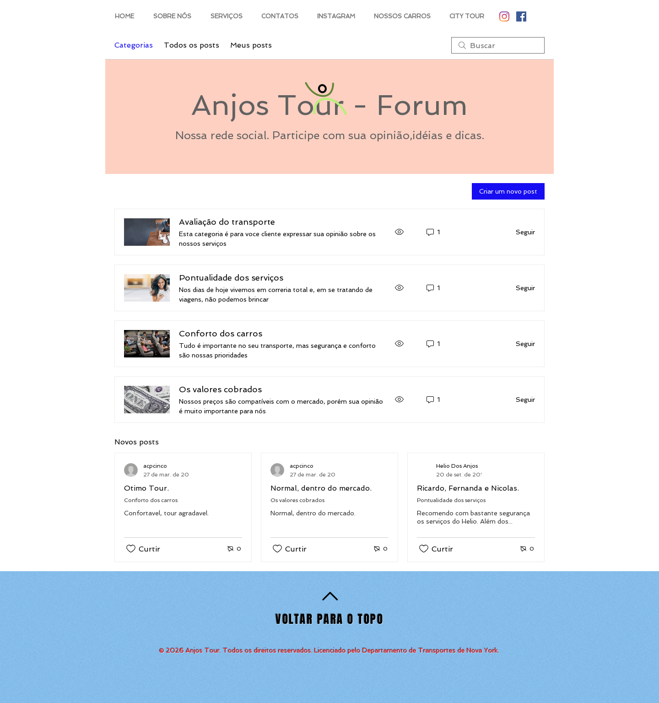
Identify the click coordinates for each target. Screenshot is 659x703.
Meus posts (251, 45)
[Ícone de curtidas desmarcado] (131, 548)
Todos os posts (191, 45)
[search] (498, 45)
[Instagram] (504, 16)
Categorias (133, 45)
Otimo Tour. (146, 488)
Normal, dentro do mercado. (321, 488)
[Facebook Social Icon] (521, 16)
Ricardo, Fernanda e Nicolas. (468, 488)
